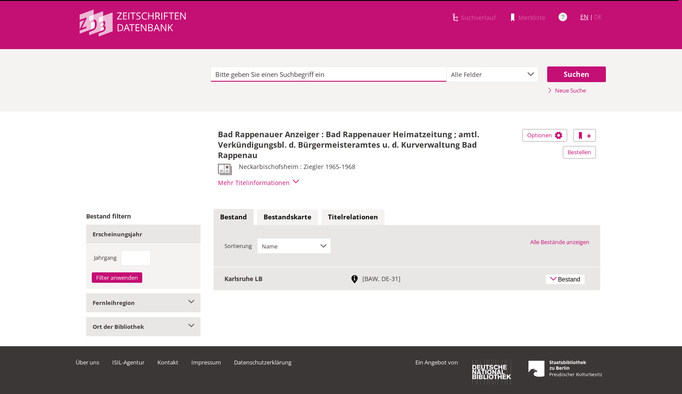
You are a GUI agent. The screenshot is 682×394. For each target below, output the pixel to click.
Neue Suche (566, 90)
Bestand (233, 216)
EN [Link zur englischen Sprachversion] (584, 17)
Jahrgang (105, 258)
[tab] (234, 217)
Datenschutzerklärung (262, 362)
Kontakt (167, 362)
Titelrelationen (353, 216)
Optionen (544, 135)
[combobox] (492, 74)
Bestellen (579, 152)
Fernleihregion (143, 303)
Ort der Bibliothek (143, 327)
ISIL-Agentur (128, 362)
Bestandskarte (287, 216)
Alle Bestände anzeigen (559, 242)
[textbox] (329, 74)
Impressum (206, 362)
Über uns (87, 362)
